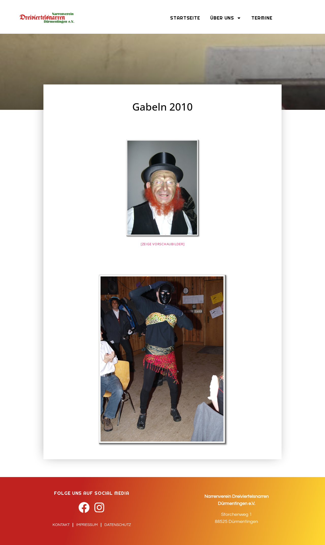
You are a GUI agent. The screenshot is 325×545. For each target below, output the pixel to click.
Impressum (87, 525)
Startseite (185, 18)
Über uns (225, 18)
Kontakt (61, 525)
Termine (261, 18)
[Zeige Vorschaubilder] (163, 244)
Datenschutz (117, 525)
